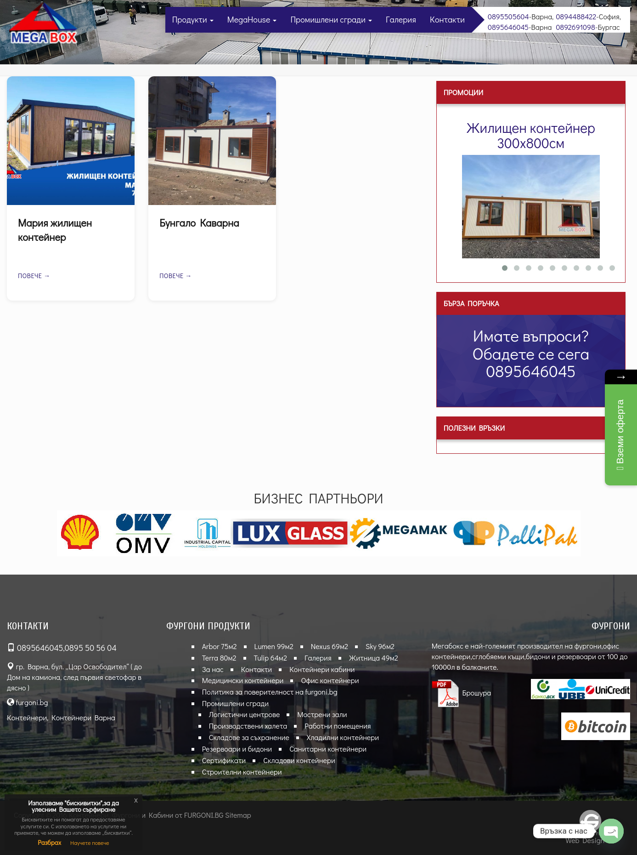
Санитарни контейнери (327, 748)
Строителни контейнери (242, 771)
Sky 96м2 (380, 646)
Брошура (461, 692)
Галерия (401, 19)
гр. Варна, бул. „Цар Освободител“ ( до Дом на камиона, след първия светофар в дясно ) (74, 676)
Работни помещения (337, 725)
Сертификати (224, 760)
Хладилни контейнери (343, 737)
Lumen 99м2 (273, 646)
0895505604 (508, 16)
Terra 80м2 (219, 657)
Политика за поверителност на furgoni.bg (270, 691)
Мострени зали (322, 714)
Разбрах (49, 842)
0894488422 (576, 16)
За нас (213, 669)
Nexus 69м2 (329, 646)
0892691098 (575, 27)
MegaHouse (252, 19)
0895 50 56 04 (91, 647)
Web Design (584, 840)
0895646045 (508, 27)
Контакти (447, 19)
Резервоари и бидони (237, 748)
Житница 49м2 (373, 657)
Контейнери (27, 717)
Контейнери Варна (83, 717)
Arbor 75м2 (219, 646)
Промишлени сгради (331, 19)
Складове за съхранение (249, 737)
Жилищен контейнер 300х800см (530, 135)
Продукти (193, 19)
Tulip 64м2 (270, 657)
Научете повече (89, 842)
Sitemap (238, 815)
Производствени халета (248, 725)
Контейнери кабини (322, 669)
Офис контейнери (330, 680)
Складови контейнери (299, 760)
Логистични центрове (244, 714)
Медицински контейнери (243, 680)
